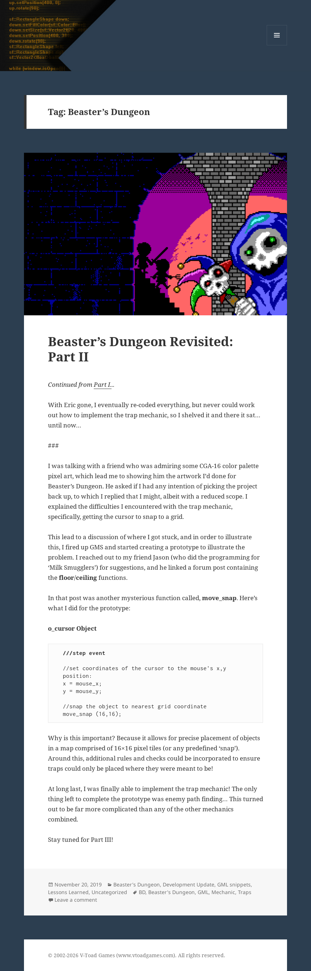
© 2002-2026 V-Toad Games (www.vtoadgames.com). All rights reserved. (136, 955)
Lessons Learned (68, 892)
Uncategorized (109, 892)
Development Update (188, 884)
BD (142, 892)
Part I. (103, 384)
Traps (244, 892)
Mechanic (223, 892)
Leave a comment (75, 899)
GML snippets (234, 884)
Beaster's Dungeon (136, 884)
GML (203, 892)
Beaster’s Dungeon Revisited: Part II (140, 349)
